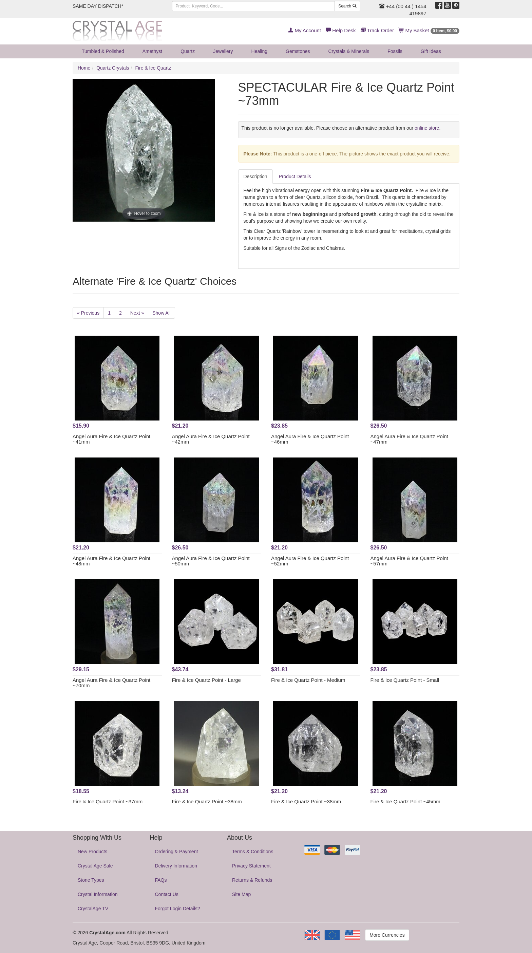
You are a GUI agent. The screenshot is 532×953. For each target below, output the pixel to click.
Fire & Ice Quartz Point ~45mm (405, 801)
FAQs (161, 880)
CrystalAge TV (93, 908)
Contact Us (166, 894)
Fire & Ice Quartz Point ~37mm (107, 801)
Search (347, 6)
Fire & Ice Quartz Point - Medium (308, 680)
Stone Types (91, 880)
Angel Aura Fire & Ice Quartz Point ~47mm (409, 439)
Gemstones (298, 51)
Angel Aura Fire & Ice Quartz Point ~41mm (111, 439)
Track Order (377, 30)
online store (427, 128)
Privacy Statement (251, 865)
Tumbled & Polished (103, 51)
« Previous (88, 313)
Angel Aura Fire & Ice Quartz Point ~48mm (111, 561)
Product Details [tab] (295, 176)
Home (84, 68)
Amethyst (152, 51)
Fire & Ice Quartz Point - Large (206, 680)
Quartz (187, 51)
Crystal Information (97, 894)
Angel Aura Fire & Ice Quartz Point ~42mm (211, 439)
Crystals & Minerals (348, 51)
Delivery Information (176, 865)
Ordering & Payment (176, 851)
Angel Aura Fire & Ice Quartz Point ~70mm (111, 683)
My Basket (429, 30)
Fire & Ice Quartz (153, 68)
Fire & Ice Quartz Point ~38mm (207, 801)
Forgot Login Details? (177, 908)
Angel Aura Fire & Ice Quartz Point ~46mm (310, 439)
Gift (431, 51)
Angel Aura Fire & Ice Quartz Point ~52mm (310, 561)
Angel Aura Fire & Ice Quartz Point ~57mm (409, 561)
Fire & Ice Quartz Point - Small (404, 680)
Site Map (241, 894)
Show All (161, 313)
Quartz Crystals (112, 68)
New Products (92, 851)
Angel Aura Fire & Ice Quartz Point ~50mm (211, 561)
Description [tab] (255, 176)
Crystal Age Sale (95, 865)
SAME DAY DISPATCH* (98, 6)
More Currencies (386, 935)
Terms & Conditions (252, 851)
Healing (259, 51)
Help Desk (341, 30)
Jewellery (223, 51)
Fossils (394, 51)
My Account (304, 30)
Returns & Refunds (252, 880)
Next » (137, 313)
